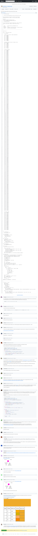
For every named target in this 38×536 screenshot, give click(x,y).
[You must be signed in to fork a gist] (35, 6)
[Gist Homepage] (3, 1)
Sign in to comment (24, 530)
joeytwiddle (5, 358)
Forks (16, 9)
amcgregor (5, 306)
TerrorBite (5, 342)
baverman (5, 333)
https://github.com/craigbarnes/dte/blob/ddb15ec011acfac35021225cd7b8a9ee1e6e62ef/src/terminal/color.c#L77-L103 (20, 452)
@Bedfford (5, 452)
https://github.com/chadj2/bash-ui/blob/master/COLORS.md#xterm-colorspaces (13, 380)
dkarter (5, 373)
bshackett (5, 493)
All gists (16, 1)
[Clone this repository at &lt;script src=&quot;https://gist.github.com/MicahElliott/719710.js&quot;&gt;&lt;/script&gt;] (28, 9)
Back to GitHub (20, 1)
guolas (4, 318)
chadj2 (4, 420)
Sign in (33, 1)
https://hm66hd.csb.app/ (7, 458)
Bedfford (5, 445)
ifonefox (5, 327)
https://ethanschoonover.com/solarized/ (8, 424)
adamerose (5, 455)
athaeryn (5, 322)
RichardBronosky (6, 390)
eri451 (4, 313)
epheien (5, 479)
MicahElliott (5, 6)
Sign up (36, 1)
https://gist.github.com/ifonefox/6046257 (9, 330)
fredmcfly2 (5, 427)
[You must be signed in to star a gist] (31, 6)
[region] (19, 153)
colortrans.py (9, 6)
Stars (11, 9)
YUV (8, 361)
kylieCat (5, 383)
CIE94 (10, 361)
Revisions (7, 9)
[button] (31, 9)
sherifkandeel (5, 368)
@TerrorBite (5, 438)
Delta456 (5, 432)
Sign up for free (4, 530)
